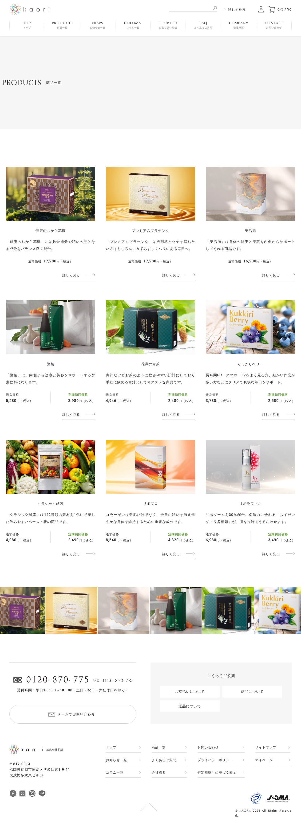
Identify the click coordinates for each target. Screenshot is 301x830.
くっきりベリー (250, 364)
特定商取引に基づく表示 (217, 772)
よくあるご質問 (164, 760)
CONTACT (274, 25)
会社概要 (159, 772)
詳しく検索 (237, 10)
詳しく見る (71, 275)
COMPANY (238, 25)
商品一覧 (159, 747)
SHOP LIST (168, 25)
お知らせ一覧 (116, 760)
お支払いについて (190, 692)
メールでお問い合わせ (76, 714)
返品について (189, 706)
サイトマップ (265, 747)
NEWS (97, 25)
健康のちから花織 (51, 231)
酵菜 (50, 364)
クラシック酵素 (50, 504)
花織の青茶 (150, 364)
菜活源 (250, 231)
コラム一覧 (114, 772)
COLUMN (133, 25)
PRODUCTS (62, 25)
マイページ (264, 760)
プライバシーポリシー (215, 760)
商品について (252, 692)
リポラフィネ (250, 504)
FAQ (203, 25)
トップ (111, 747)
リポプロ (150, 504)
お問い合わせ (208, 747)
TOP (27, 25)
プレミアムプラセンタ (150, 231)
